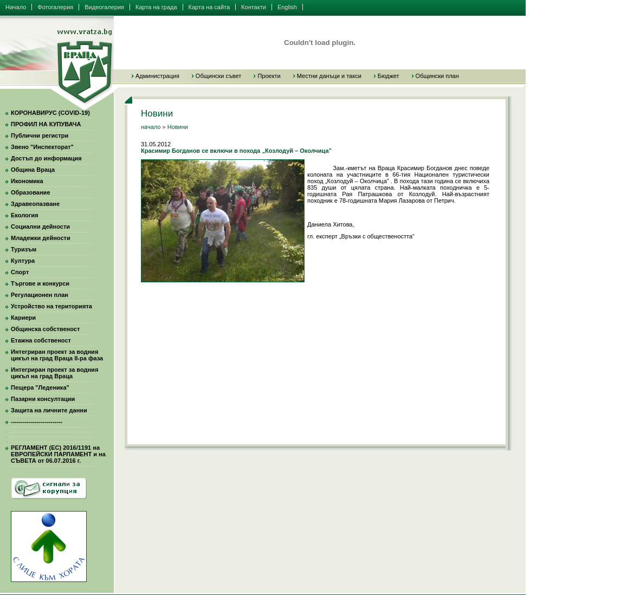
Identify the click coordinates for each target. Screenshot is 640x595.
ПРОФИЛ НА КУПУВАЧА (46, 124)
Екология (24, 215)
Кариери (23, 317)
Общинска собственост (45, 329)
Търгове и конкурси (40, 283)
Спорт (20, 272)
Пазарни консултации (43, 399)
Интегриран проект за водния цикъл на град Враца (54, 372)
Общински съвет (219, 76)
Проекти (268, 76)
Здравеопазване (35, 204)
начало (150, 127)
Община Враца (33, 169)
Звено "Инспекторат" (42, 147)
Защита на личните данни (49, 410)
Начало (15, 7)
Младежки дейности (40, 238)
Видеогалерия (104, 7)
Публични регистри (39, 135)
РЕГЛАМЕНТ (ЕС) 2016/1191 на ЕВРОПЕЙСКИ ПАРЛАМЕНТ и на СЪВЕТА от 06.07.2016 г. (58, 454)
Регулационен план (39, 295)
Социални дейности (40, 226)
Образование (30, 192)
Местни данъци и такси (329, 76)
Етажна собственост (41, 340)
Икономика (27, 181)
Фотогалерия (55, 7)
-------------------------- (36, 421)
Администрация (157, 76)
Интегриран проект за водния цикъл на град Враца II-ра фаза (57, 354)
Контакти (253, 7)
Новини (177, 127)
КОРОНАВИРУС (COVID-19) (50, 112)
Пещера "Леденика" (40, 387)
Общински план (437, 76)
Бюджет (388, 76)
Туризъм (23, 249)
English (287, 7)
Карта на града (156, 7)
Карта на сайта (209, 7)
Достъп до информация (46, 158)
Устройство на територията (51, 306)
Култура (23, 260)
